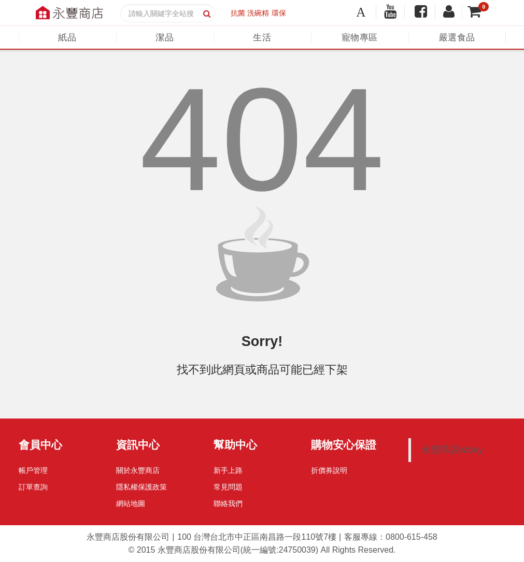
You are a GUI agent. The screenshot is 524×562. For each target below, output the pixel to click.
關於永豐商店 (138, 470)
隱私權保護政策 (141, 487)
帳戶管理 (33, 470)
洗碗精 (258, 13)
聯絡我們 (228, 503)
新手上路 (228, 470)
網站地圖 (130, 503)
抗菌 (238, 13)
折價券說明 (329, 470)
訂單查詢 (33, 487)
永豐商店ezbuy (452, 449)
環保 (279, 13)
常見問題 (228, 487)
